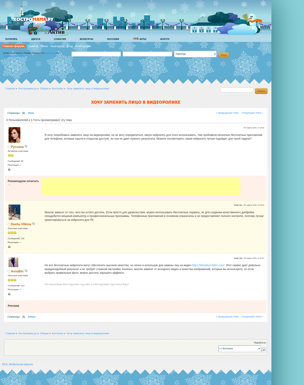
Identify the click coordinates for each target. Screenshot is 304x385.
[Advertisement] (141, 186)
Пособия (113, 39)
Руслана (17, 146)
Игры (139, 39)
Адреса (35, 39)
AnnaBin (17, 271)
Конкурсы (86, 39)
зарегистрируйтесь (14, 56)
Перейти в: (260, 342)
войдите (50, 53)
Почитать (11, 39)
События (60, 39)
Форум (164, 39)
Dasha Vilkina (21, 224)
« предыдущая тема (227, 112)
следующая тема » (252, 112)
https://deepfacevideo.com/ (208, 265)
